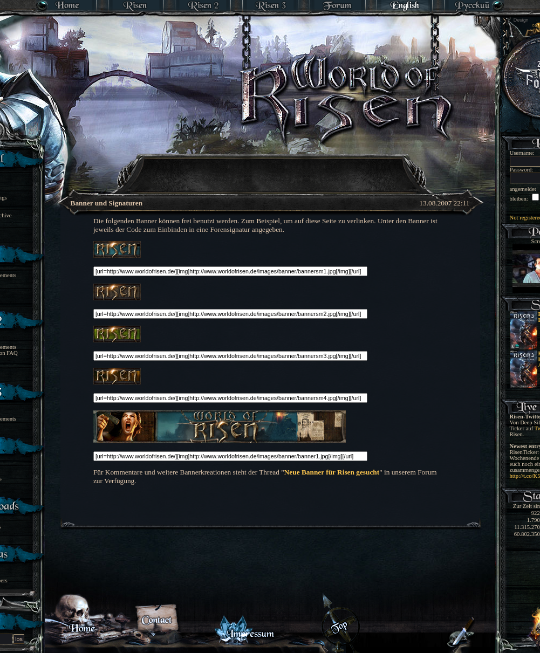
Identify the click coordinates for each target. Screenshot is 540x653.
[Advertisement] (270, 167)
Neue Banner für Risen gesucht (331, 472)
